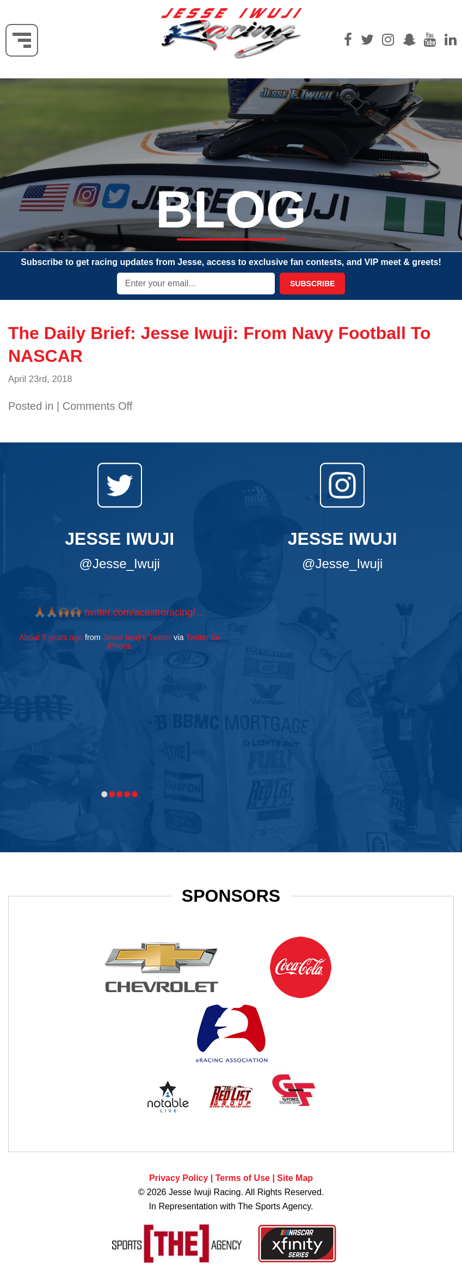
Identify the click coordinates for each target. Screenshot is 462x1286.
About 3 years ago (51, 637)
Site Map (295, 1178)
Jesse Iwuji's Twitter (137, 637)
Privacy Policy (178, 1178)
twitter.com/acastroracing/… (144, 612)
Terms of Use (242, 1178)
